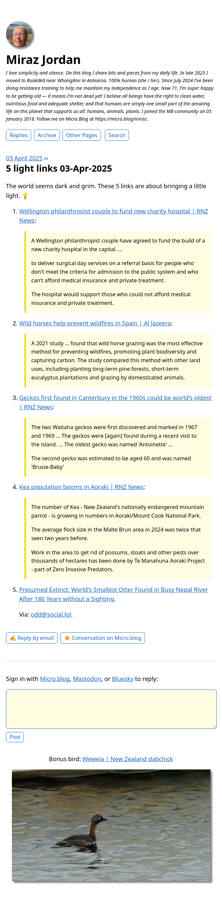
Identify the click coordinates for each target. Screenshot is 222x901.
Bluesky (123, 679)
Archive (47, 135)
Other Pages (81, 135)
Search (117, 135)
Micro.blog (55, 679)
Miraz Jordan (43, 59)
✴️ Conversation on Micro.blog (102, 638)
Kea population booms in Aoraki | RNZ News (81, 487)
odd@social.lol (51, 614)
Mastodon (87, 679)
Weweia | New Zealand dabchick (127, 764)
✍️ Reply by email (32, 638)
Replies (18, 135)
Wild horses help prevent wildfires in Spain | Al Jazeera (95, 323)
